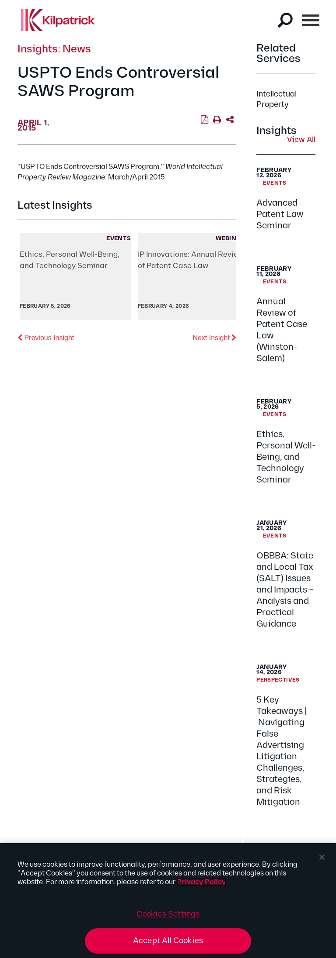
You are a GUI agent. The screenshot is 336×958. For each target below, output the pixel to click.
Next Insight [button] (214, 337)
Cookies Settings (168, 914)
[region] (168, 900)
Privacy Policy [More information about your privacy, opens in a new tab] (201, 882)
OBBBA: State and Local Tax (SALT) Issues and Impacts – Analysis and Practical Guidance (285, 590)
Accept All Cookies (168, 940)
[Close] (322, 857)
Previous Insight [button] (46, 337)
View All (301, 140)
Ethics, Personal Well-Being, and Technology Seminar (285, 457)
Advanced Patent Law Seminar (280, 214)
